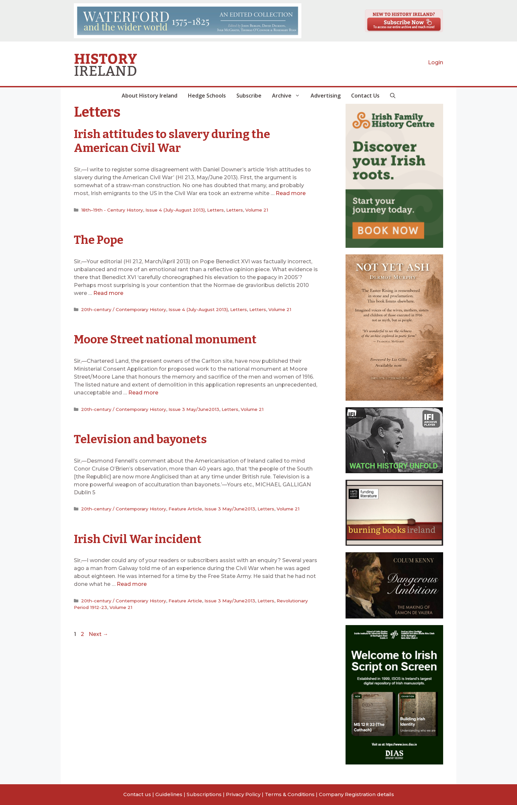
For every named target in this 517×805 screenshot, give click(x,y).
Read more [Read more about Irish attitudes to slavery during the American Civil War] (291, 193)
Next (98, 632)
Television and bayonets (140, 438)
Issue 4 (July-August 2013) (174, 209)
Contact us (137, 794)
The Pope (98, 239)
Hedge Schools (207, 95)
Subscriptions (204, 794)
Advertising (326, 95)
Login (435, 62)
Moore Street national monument (166, 339)
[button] (393, 95)
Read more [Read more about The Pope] (108, 292)
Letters (214, 209)
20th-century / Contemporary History (123, 308)
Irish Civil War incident (138, 537)
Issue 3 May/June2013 (193, 408)
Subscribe (248, 95)
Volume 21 (256, 209)
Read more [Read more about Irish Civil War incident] (132, 582)
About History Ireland (149, 95)
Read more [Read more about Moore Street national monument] (143, 391)
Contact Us (365, 95)
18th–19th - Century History (111, 209)
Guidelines (168, 794)
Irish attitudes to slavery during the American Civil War (172, 141)
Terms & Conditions (290, 794)
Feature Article (185, 507)
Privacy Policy (243, 794)
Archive (288, 95)
